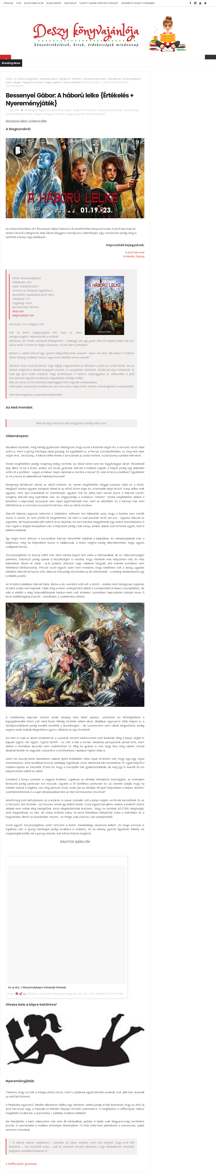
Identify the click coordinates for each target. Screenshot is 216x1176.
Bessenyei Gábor (49, 78)
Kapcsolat (70, 3)
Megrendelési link (23, 311)
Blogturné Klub (33, 3)
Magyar (36, 82)
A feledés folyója (125, 252)
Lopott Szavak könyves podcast (99, 3)
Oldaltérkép (53, 3)
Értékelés (76, 78)
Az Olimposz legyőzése (26, 78)
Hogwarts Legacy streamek (138, 3)
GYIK (18, 3)
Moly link (17, 307)
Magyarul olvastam (51, 82)
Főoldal (8, 3)
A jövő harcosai (126, 248)
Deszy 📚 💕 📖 (16, 1000)
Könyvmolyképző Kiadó (18, 82)
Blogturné (65, 78)
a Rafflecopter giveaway (21, 1167)
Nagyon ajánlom (71, 82)
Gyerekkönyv (114, 78)
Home (9, 78)
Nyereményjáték (90, 82)
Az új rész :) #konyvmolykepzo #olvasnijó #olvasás (37, 993)
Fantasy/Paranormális (94, 78)
